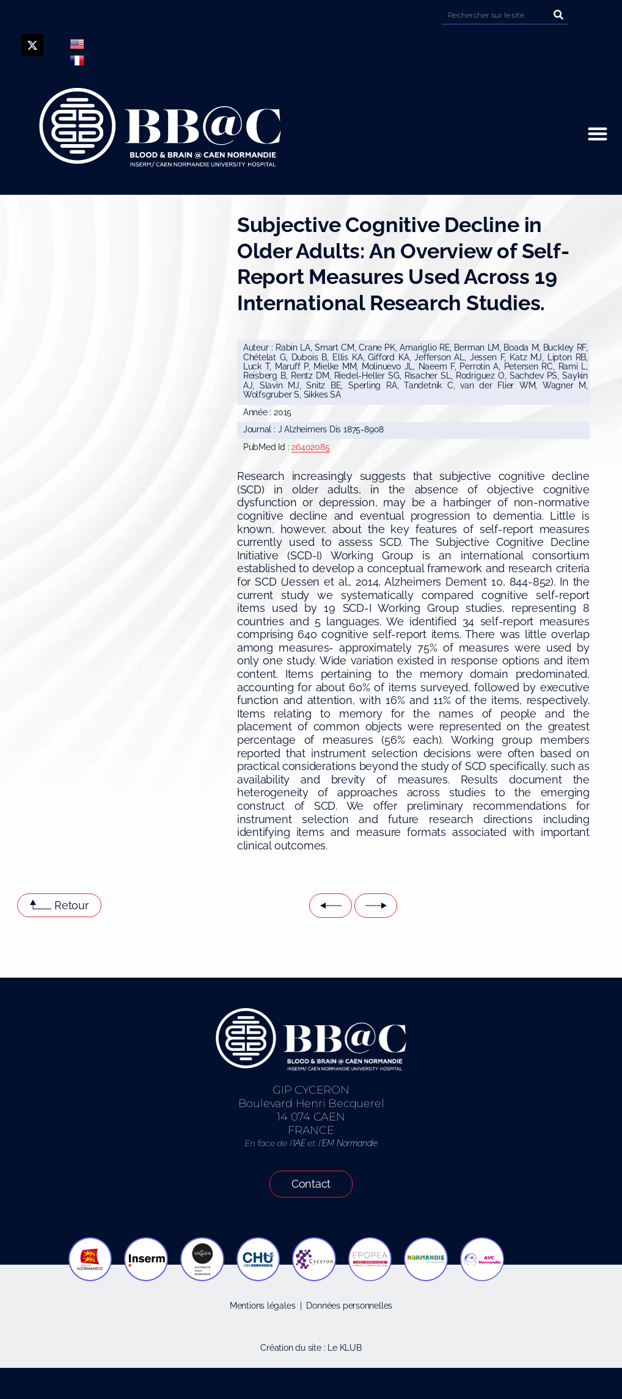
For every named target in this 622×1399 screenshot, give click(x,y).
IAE (299, 1143)
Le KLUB (344, 1348)
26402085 (310, 447)
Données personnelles (349, 1305)
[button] (597, 134)
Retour (71, 905)
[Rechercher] (559, 15)
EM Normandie (349, 1143)
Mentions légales (263, 1305)
